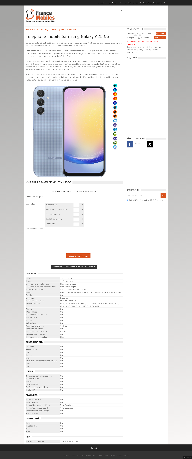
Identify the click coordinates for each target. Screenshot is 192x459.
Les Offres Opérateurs (152, 2)
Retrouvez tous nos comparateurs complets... (142, 43)
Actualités (133, 200)
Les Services (114, 2)
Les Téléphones (131, 2)
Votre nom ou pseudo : (36, 196)
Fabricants (31, 29)
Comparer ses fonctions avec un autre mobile (74, 266)
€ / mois (145, 37)
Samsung (43, 29)
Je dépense (132, 37)
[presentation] (46, 258)
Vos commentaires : (35, 228)
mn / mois (146, 33)
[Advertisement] (121, 15)
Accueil (101, 2)
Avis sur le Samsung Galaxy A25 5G (48, 182)
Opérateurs (158, 200)
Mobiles (145, 200)
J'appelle (130, 33)
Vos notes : (31, 204)
